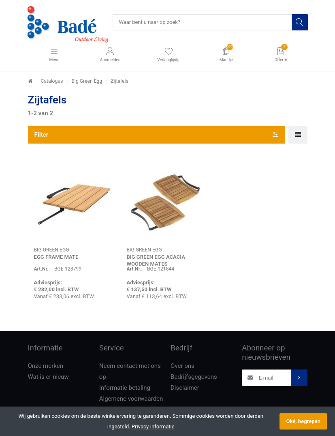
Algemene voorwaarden (131, 399)
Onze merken (46, 366)
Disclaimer (185, 388)
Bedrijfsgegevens (194, 377)
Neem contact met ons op (130, 372)
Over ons (182, 366)
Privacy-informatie (153, 426)
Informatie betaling (124, 388)
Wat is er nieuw (48, 377)
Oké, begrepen (303, 421)
